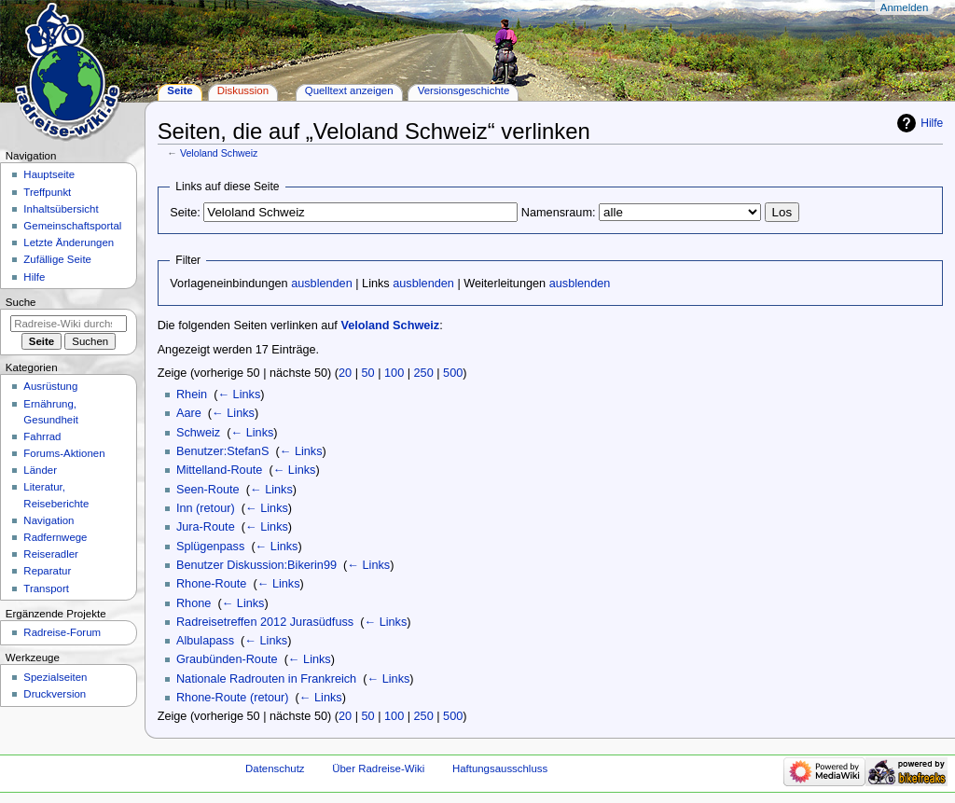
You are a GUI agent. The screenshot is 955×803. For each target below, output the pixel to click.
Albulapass (205, 640)
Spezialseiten (55, 677)
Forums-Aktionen (63, 453)
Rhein (191, 394)
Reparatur (47, 570)
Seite (179, 90)
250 (424, 373)
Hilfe (931, 123)
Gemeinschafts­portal (72, 225)
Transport (46, 588)
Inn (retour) (205, 508)
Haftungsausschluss (499, 768)
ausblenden (322, 283)
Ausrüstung (50, 386)
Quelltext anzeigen (349, 90)
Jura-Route (205, 526)
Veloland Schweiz (219, 153)
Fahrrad (42, 436)
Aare (188, 413)
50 (368, 373)
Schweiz (198, 432)
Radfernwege (55, 537)
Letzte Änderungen (68, 242)
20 (345, 373)
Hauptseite (49, 174)
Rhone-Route (211, 583)
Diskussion (243, 90)
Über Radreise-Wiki (378, 768)
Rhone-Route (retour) (232, 697)
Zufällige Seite (57, 259)
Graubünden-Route (227, 659)
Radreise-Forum (62, 632)
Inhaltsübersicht (60, 209)
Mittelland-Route (219, 470)
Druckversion (54, 693)
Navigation (48, 520)
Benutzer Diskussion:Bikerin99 (256, 565)
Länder (40, 470)
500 (453, 373)
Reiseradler (50, 554)
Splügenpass (210, 546)
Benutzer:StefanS (222, 451)
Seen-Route (208, 489)
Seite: (185, 212)
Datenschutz (275, 768)
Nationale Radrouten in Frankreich (266, 678)
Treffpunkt (47, 192)
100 (394, 373)
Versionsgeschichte (464, 90)
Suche (21, 302)
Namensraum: (558, 212)
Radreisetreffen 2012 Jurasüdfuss (264, 622)
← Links (238, 394)
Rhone (193, 603)
